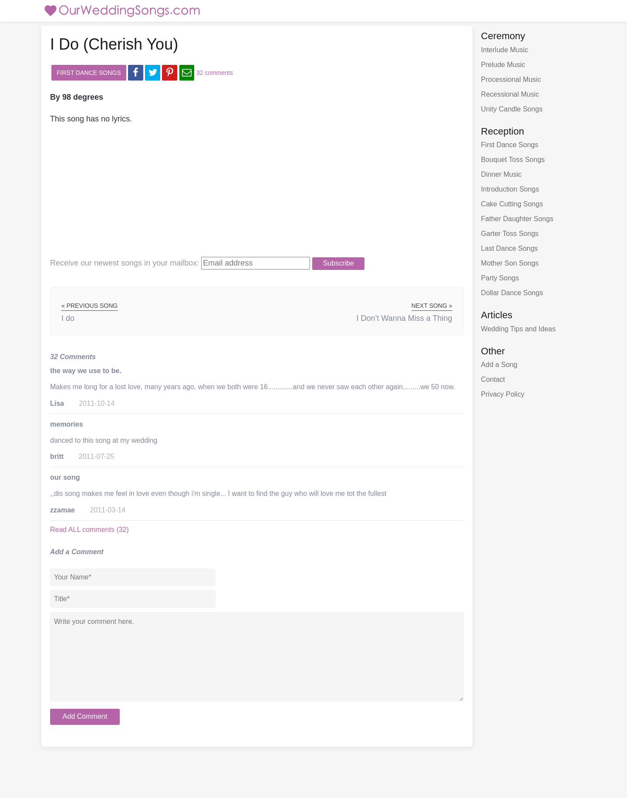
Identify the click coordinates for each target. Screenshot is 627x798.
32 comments (214, 72)
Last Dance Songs (509, 248)
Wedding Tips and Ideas (518, 329)
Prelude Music (503, 64)
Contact (493, 379)
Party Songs (500, 278)
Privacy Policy (503, 394)
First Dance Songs (89, 72)
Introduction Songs (510, 189)
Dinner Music (501, 174)
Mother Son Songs (510, 263)
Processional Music (511, 79)
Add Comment (85, 716)
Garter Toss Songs (510, 233)
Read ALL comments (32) (89, 529)
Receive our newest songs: (124, 263)
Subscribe (338, 263)
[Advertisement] (244, 195)
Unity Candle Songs (512, 109)
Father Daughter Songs (517, 218)
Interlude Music (505, 50)
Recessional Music (510, 94)
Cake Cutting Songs (512, 204)
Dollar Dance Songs (512, 292)
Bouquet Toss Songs (513, 159)
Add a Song (499, 364)
